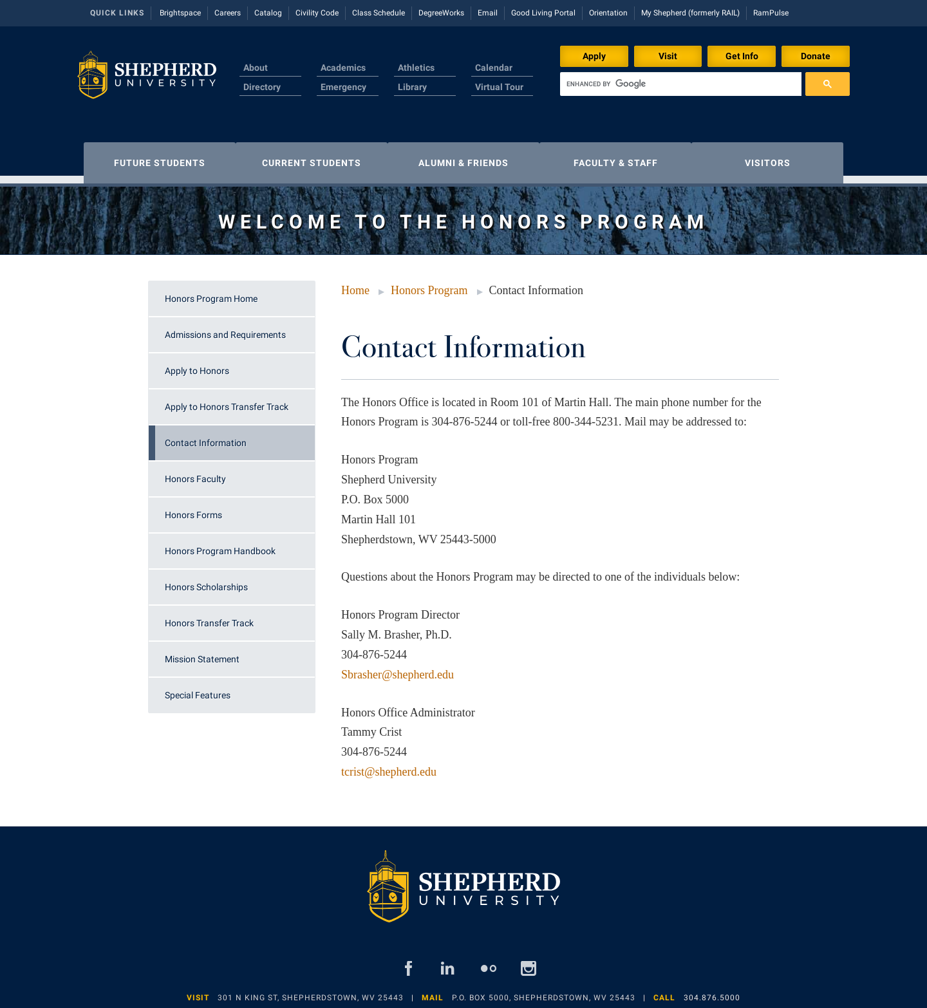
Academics (343, 67)
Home (355, 283)
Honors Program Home (211, 292)
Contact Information (206, 436)
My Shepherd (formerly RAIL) (690, 12)
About (255, 67)
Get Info (742, 56)
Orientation (608, 12)
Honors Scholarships (206, 580)
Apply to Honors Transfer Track (226, 400)
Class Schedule (378, 12)
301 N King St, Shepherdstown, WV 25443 (311, 991)
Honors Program (429, 283)
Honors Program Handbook (220, 544)
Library (412, 87)
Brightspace (180, 12)
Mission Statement (202, 653)
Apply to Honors (197, 364)
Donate (815, 56)
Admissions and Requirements (225, 328)
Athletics (416, 67)
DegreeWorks (441, 12)
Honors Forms (193, 508)
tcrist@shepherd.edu (388, 765)
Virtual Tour (499, 87)
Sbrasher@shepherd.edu (397, 668)
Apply (594, 56)
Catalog (268, 12)
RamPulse (771, 12)
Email (488, 12)
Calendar (493, 67)
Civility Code (317, 12)
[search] (680, 84)
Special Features (197, 689)
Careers (227, 12)
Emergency (343, 87)
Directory (262, 87)
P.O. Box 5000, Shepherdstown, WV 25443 (543, 991)
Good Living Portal (543, 12)
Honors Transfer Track (209, 616)
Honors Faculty (195, 472)
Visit (668, 56)
